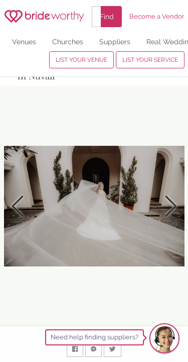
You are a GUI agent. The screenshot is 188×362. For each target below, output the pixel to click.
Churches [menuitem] (67, 41)
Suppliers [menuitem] (114, 41)
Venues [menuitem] (24, 41)
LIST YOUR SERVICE (150, 59)
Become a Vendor (156, 16)
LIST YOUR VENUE (81, 59)
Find (107, 16)
